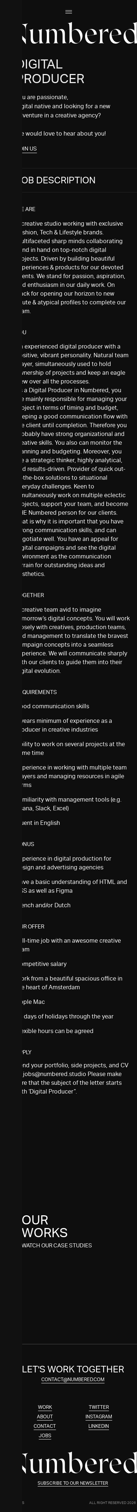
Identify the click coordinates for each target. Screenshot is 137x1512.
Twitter (105, 1407)
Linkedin (105, 1426)
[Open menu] (68, 12)
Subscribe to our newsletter (80, 1483)
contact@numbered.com (79, 1379)
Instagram (105, 1416)
